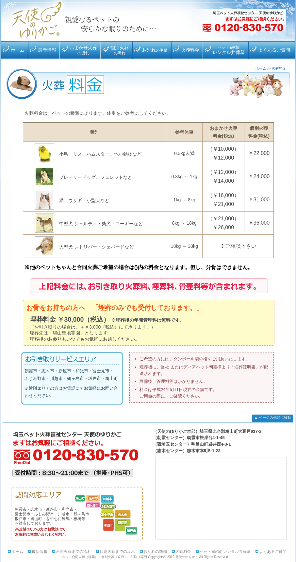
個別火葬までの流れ (117, 551)
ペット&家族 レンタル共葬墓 (225, 551)
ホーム (18, 50)
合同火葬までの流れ (73, 551)
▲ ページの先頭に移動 (272, 417)
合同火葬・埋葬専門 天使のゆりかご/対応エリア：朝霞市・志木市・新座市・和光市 (33, 21)
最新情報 (47, 50)
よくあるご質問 (274, 50)
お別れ (155, 50)
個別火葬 (119, 50)
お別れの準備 (155, 551)
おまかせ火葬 (83, 50)
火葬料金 (190, 50)
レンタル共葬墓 (229, 50)
